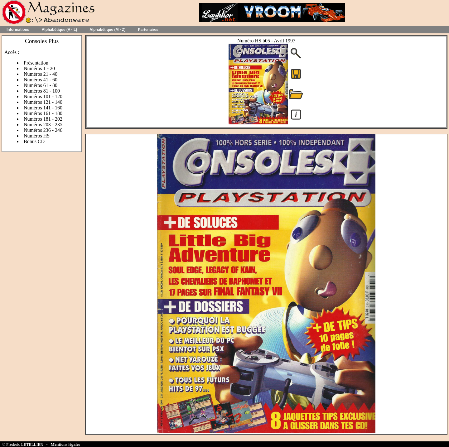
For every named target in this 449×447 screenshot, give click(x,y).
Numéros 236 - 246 (43, 130)
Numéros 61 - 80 (40, 85)
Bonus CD (34, 141)
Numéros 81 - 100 (42, 91)
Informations (18, 29)
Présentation (36, 62)
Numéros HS (37, 135)
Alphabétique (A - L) (59, 29)
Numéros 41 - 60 (40, 79)
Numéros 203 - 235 (43, 124)
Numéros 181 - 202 (43, 119)
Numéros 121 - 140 (43, 102)
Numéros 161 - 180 (43, 113)
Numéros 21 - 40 (40, 74)
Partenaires (148, 29)
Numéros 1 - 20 (39, 68)
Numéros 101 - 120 (43, 96)
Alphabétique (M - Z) (107, 29)
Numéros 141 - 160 (43, 107)
